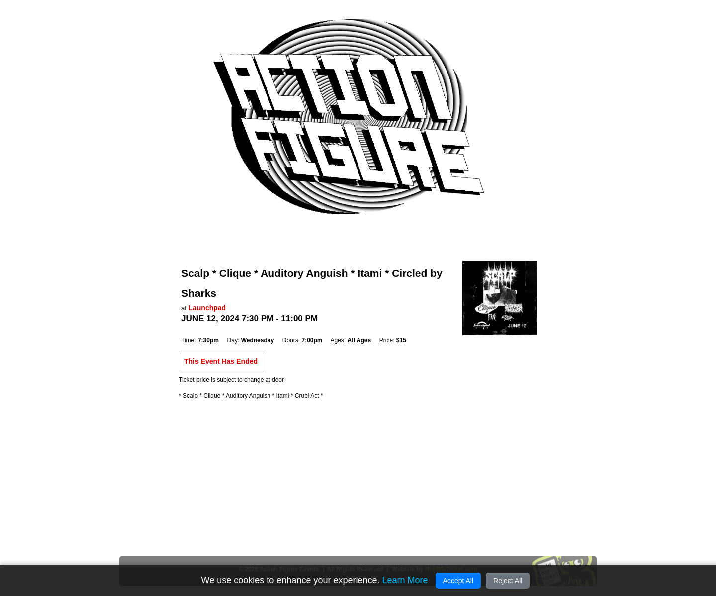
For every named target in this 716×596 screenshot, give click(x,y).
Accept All (458, 581)
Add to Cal (206, 329)
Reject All (507, 581)
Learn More (405, 580)
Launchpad (207, 308)
